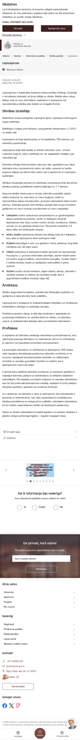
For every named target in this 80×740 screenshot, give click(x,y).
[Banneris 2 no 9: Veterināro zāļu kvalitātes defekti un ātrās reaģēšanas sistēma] (40, 470)
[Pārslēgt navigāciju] (40, 733)
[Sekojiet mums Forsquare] (18, 705)
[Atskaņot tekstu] (14, 69)
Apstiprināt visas (56, 28)
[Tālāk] (73, 470)
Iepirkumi (9, 597)
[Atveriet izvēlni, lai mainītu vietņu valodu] (18, 734)
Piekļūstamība (11, 634)
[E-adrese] (8, 677)
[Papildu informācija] (17, 677)
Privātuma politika (13, 629)
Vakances (9, 592)
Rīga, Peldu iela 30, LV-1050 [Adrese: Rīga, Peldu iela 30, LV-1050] (21, 671)
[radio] (21, 507)
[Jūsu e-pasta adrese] (41, 558)
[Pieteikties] (41, 569)
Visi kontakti (18, 686)
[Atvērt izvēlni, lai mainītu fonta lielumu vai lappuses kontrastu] (61, 734)
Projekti (8, 601)
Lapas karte (10, 638)
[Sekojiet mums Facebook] (4, 705)
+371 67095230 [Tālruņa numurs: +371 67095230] (14, 661)
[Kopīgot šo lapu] (40, 438)
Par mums (9, 606)
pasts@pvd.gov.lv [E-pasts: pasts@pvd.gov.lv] (15, 666)
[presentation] (26, 522)
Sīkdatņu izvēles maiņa (15, 643)
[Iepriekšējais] (6, 470)
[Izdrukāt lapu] (40, 432)
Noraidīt (18, 28)
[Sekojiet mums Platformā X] (11, 705)
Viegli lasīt (9, 624)
